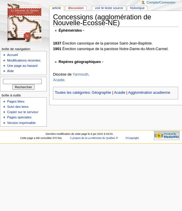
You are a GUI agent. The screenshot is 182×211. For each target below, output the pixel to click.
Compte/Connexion (161, 2)
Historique (137, 8)
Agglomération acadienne (149, 93)
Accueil (12, 55)
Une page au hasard (22, 65)
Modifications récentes (23, 60)
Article (56, 8)
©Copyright (132, 138)
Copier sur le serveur (22, 112)
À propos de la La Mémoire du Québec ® (94, 138)
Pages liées (15, 101)
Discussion (75, 8)
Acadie (58, 80)
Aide (10, 71)
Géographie (101, 93)
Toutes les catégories (72, 93)
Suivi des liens (17, 106)
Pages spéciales (19, 117)
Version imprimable (21, 123)
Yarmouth (80, 74)
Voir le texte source (109, 8)
